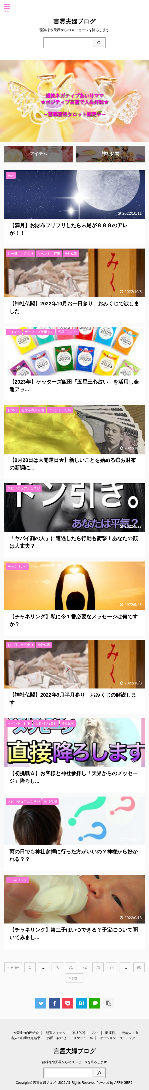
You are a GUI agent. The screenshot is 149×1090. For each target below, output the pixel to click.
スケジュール (83, 1038)
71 (71, 967)
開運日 (110, 1033)
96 (139, 967)
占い (95, 1033)
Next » (74, 978)
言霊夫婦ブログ (74, 21)
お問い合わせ (56, 1038)
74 (111, 967)
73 (98, 967)
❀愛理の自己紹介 (26, 1033)
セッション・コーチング (117, 1038)
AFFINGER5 (123, 1083)
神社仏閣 (78, 1033)
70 (57, 967)
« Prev (13, 967)
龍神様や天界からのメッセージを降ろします (74, 1062)
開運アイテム (55, 1033)
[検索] (98, 43)
